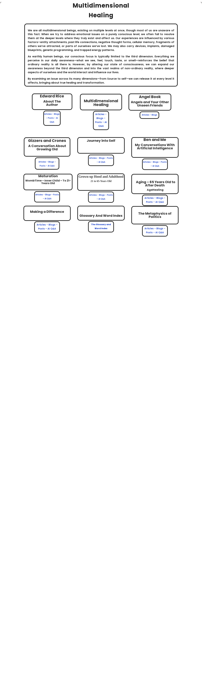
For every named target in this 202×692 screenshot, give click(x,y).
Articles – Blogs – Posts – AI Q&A (52, 118)
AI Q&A (101, 198)
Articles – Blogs (149, 114)
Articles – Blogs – (98, 195)
